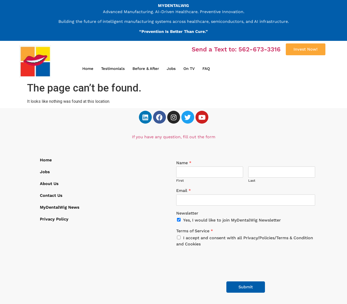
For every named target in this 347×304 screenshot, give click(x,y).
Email (183, 190)
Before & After (145, 68)
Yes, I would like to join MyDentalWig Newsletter (232, 220)
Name (183, 162)
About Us (49, 183)
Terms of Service (194, 230)
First (180, 180)
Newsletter (187, 213)
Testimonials (113, 68)
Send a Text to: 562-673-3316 (236, 49)
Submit (245, 286)
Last (251, 180)
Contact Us (51, 195)
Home (87, 68)
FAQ (206, 68)
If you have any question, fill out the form (173, 136)
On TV (189, 68)
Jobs (171, 68)
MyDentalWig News (59, 207)
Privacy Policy (54, 219)
